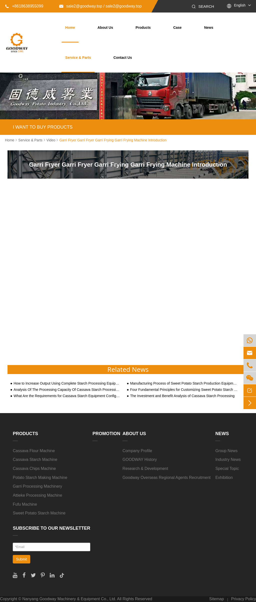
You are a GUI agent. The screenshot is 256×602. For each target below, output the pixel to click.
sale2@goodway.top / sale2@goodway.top (100, 6)
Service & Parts (78, 58)
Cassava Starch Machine (35, 459)
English (240, 5)
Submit (21, 559)
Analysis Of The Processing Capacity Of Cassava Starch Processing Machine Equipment (67, 390)
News (208, 28)
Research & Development (145, 468)
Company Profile (137, 451)
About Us (105, 28)
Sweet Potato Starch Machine (39, 513)
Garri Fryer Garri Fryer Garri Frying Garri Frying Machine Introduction (112, 140)
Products (143, 28)
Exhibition (223, 477)
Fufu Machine (25, 504)
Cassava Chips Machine (34, 468)
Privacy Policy (243, 599)
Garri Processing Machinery (37, 486)
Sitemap (216, 599)
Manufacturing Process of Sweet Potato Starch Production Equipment (184, 383)
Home (70, 28)
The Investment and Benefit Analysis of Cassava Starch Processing (182, 396)
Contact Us (123, 58)
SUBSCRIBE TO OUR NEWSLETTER (51, 528)
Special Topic (227, 468)
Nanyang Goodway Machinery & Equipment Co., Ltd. (69, 599)
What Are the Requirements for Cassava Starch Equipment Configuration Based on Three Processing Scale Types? (67, 396)
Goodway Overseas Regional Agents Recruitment (166, 477)
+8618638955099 (24, 6)
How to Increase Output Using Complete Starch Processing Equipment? (67, 383)
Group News (226, 451)
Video (51, 140)
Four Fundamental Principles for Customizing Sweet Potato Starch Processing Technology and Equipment (184, 390)
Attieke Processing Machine (37, 495)
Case (177, 28)
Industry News (227, 459)
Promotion (106, 433)
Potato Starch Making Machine (40, 477)
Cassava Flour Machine (34, 451)
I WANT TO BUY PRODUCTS (42, 127)
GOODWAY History (139, 459)
